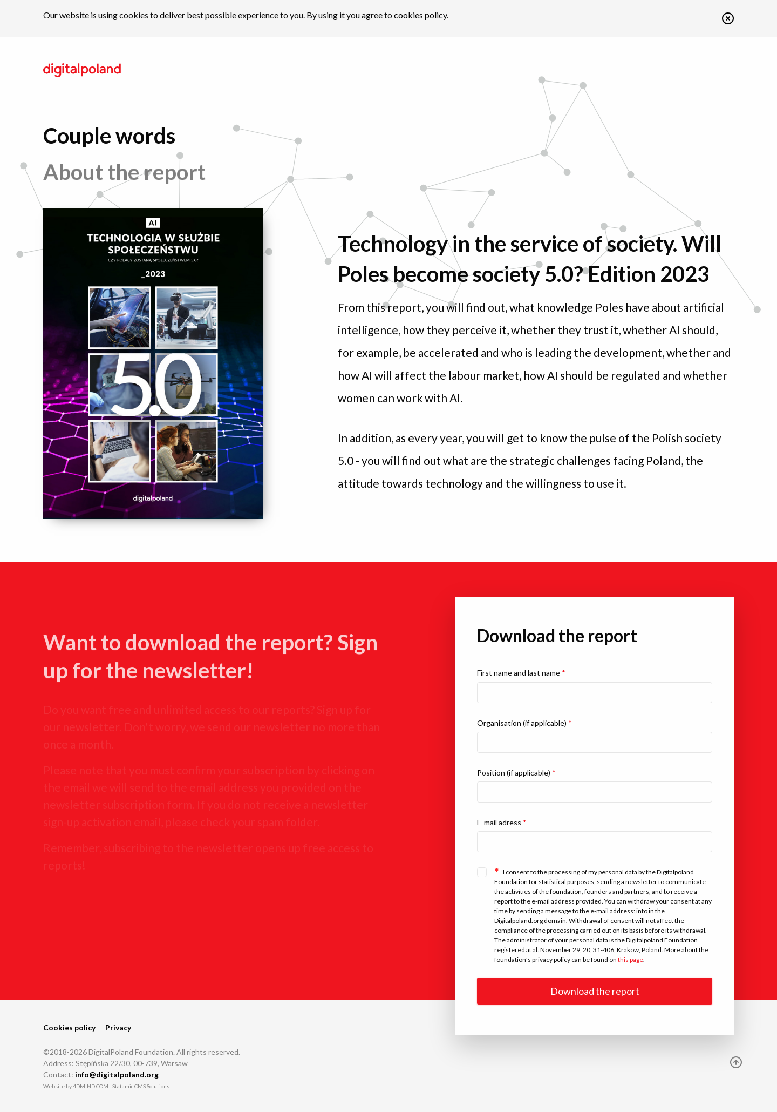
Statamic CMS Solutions (140, 1086)
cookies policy (420, 15)
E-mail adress (502, 822)
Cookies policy (69, 1027)
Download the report (594, 991)
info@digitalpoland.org (117, 1074)
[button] (728, 21)
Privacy (118, 1027)
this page (630, 959)
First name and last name (521, 672)
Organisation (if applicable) (524, 722)
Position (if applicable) (516, 772)
